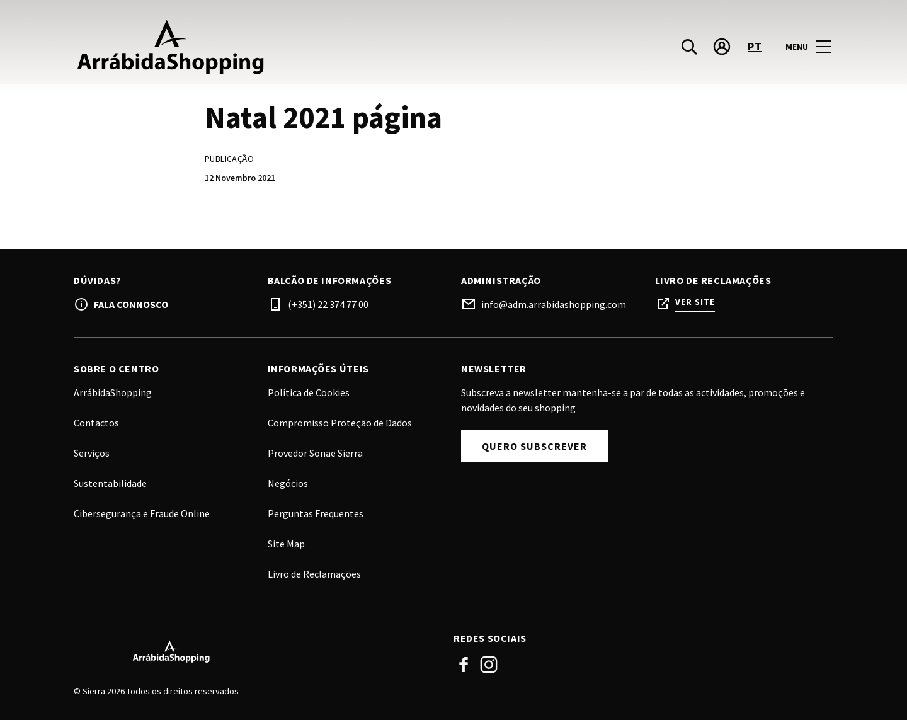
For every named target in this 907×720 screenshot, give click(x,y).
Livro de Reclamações (314, 574)
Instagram (489, 664)
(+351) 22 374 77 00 (328, 304)
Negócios (288, 483)
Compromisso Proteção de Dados (340, 422)
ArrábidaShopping (113, 392)
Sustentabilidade (110, 483)
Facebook (464, 664)
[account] (722, 53)
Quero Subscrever (534, 446)
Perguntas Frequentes (315, 513)
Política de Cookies (309, 392)
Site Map (286, 543)
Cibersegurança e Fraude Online (142, 513)
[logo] (265, 52)
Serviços (92, 453)
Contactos (96, 422)
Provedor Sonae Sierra (315, 453)
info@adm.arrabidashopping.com (553, 304)
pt (755, 52)
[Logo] (256, 651)
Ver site (695, 302)
